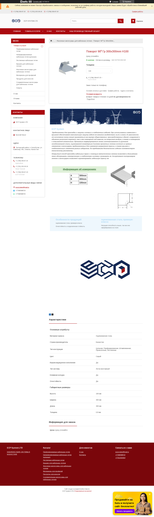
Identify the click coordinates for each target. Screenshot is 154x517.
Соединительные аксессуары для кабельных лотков (27, 83)
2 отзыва (115, 1)
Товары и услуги (32, 31)
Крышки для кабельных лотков (25, 65)
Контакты (60, 31)
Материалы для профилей (26, 75)
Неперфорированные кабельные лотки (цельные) (26, 56)
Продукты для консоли (24, 79)
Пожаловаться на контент (83, 491)
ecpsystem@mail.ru (22, 187)
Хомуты (19, 88)
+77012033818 (120, 458)
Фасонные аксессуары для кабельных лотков (74, 41)
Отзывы (16, 98)
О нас (49, 31)
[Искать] (121, 21)
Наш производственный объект (84, 31)
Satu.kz (87, 489)
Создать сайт (37, 1)
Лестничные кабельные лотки (27, 60)
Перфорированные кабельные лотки (27, 50)
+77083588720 (120, 455)
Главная (17, 31)
